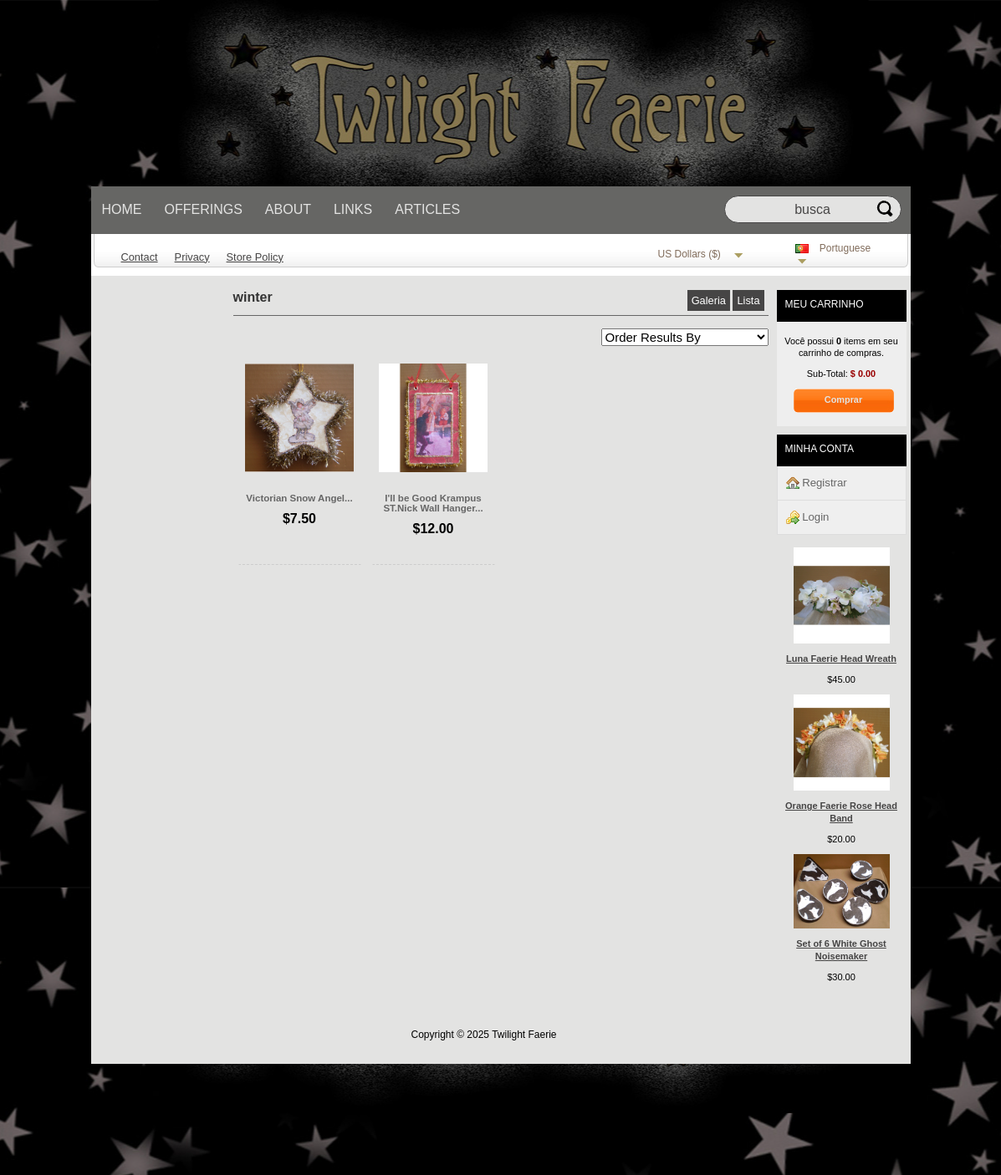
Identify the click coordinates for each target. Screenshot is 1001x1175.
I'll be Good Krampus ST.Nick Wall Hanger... (433, 503)
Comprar (843, 399)
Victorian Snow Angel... (299, 498)
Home (122, 209)
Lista (748, 300)
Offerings (204, 209)
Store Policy (255, 257)
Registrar (816, 483)
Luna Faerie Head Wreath (841, 659)
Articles (427, 209)
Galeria (709, 300)
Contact (139, 257)
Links (353, 209)
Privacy (192, 257)
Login (808, 518)
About (288, 209)
